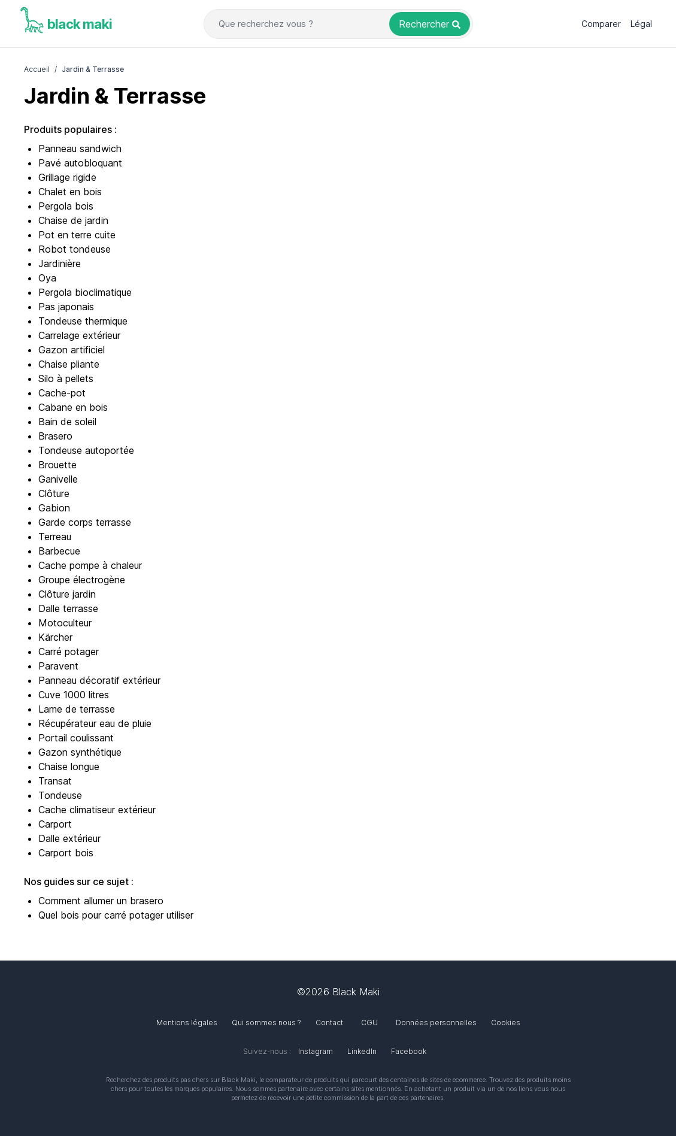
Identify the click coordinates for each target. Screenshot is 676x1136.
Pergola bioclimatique (85, 292)
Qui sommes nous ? (266, 1022)
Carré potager (68, 652)
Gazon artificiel (71, 350)
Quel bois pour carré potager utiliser (115, 915)
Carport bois (65, 853)
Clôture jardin (67, 594)
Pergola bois (65, 206)
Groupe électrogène (81, 580)
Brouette (57, 465)
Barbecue (59, 551)
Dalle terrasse (68, 608)
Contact (329, 1022)
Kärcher (55, 637)
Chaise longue (68, 767)
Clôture (53, 493)
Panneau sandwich (80, 149)
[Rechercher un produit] (429, 24)
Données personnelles (436, 1022)
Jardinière (59, 263)
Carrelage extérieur (79, 335)
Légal (641, 24)
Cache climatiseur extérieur (97, 810)
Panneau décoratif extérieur (99, 680)
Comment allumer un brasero (100, 901)
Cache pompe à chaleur (90, 565)
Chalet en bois (70, 192)
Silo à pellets (65, 378)
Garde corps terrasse (84, 522)
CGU (369, 1022)
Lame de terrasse (76, 709)
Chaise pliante (68, 364)
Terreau (54, 537)
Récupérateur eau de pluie (94, 723)
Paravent (58, 666)
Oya (47, 278)
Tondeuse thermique (83, 321)
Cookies (505, 1022)
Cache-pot (62, 393)
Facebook (408, 1051)
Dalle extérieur (69, 838)
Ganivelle (58, 479)
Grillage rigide (67, 177)
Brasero (55, 436)
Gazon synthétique (80, 752)
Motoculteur (65, 623)
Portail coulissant (76, 738)
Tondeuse (60, 795)
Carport (55, 824)
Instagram (315, 1051)
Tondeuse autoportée (86, 450)
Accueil (37, 69)
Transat (55, 781)
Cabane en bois (73, 407)
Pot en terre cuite (77, 235)
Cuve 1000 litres (73, 695)
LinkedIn (362, 1051)
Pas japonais (66, 307)
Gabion (54, 508)
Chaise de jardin (73, 220)
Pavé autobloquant (80, 163)
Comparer (601, 24)
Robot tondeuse (74, 249)
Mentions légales (186, 1022)
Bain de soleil (67, 422)
